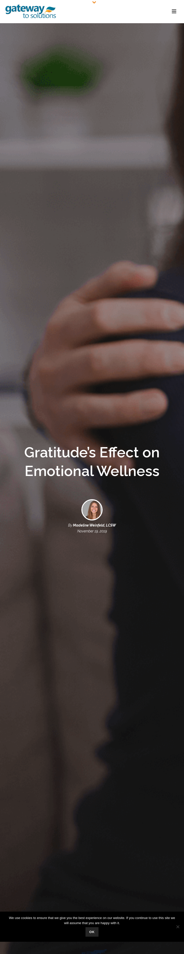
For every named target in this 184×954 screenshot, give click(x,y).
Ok (92, 932)
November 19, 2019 (92, 531)
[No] (177, 926)
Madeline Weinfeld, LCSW (94, 525)
